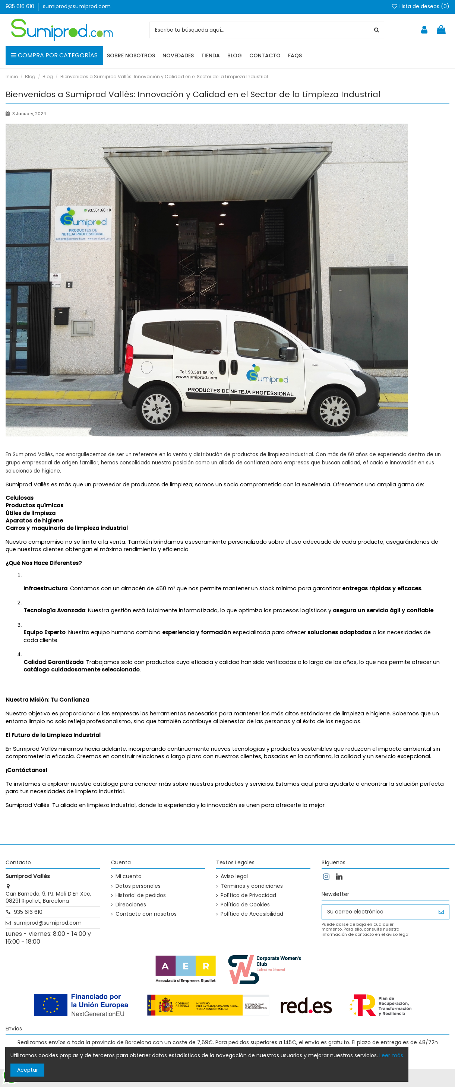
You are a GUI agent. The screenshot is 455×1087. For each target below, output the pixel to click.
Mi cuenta (129, 876)
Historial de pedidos (141, 895)
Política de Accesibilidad (252, 914)
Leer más (391, 1055)
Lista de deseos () (420, 6)
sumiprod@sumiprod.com (77, 6)
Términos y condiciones (252, 886)
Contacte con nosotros (146, 914)
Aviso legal (234, 876)
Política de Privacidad (248, 895)
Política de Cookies (245, 904)
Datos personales (138, 886)
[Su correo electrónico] (377, 912)
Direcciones (131, 904)
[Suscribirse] (441, 912)
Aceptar (27, 1070)
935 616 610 (21, 6)
